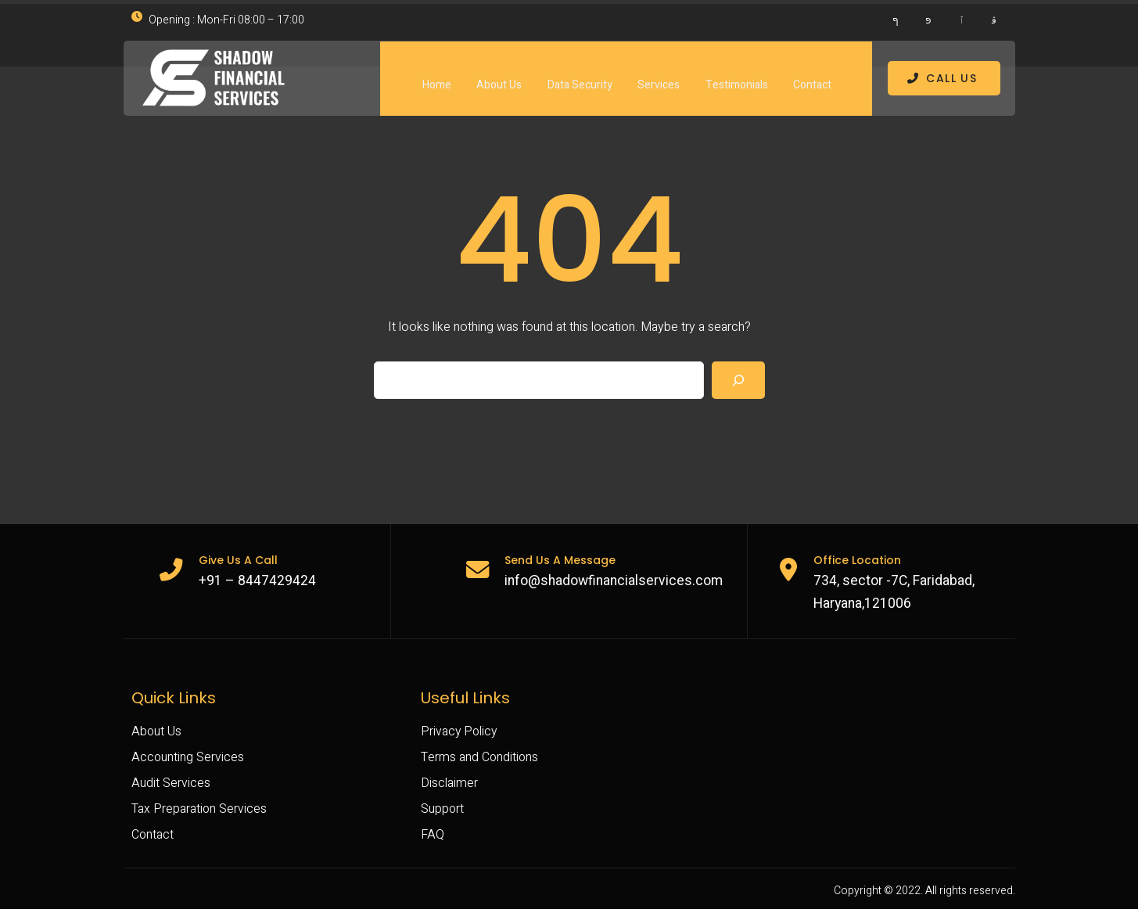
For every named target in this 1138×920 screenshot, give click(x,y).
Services (658, 73)
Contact (813, 73)
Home (435, 73)
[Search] (738, 385)
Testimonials (736, 73)
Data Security (579, 73)
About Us (498, 73)
